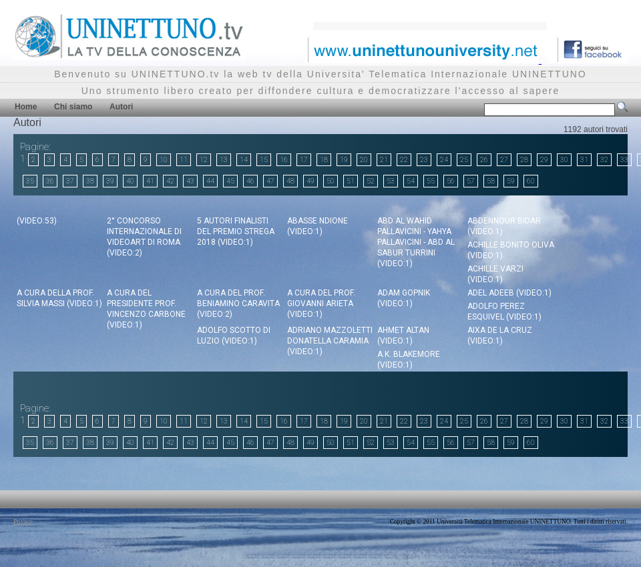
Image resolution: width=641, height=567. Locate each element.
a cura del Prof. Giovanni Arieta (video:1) (321, 303)
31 (584, 159)
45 (230, 181)
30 (564, 159)
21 (384, 159)
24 (444, 159)
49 (310, 181)
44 (210, 181)
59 (511, 181)
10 (164, 159)
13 (224, 159)
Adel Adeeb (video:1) (509, 293)
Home (26, 106)
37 (70, 181)
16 (284, 159)
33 (624, 159)
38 (90, 181)
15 (264, 159)
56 (451, 181)
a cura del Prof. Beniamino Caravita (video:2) (238, 303)
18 (324, 159)
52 (371, 181)
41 (150, 181)
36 (50, 181)
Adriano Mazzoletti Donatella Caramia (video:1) (330, 341)
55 (431, 181)
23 (424, 159)
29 (544, 159)
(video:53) (37, 220)
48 (290, 181)
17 (304, 159)
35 (30, 181)
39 (110, 181)
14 (244, 159)
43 (190, 181)
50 (331, 181)
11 (184, 159)
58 (491, 181)
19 (344, 159)
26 (484, 159)
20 (364, 159)
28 (524, 159)
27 (504, 159)
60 (531, 181)
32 (604, 159)
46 (250, 181)
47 (270, 181)
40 (130, 181)
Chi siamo (73, 106)
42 (170, 181)
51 (351, 181)
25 (464, 159)
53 (391, 181)
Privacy (23, 521)
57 (471, 181)
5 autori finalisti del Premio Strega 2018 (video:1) (235, 231)
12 (204, 159)
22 (404, 159)
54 (411, 181)
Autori (121, 106)
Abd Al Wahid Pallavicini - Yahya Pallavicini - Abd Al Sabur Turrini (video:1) (416, 242)
